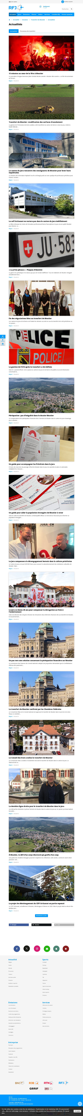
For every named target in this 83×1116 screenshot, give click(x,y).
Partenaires (11, 1060)
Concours (11, 1035)
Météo (44, 1014)
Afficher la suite (41, 915)
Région (10, 962)
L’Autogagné (11, 1026)
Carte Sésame (12, 1051)
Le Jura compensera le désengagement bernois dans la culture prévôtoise (40, 561)
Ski (43, 977)
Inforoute (45, 1020)
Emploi (44, 1023)
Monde (10, 968)
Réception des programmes (15, 1048)
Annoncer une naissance (15, 1020)
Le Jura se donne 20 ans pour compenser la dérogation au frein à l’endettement (36, 611)
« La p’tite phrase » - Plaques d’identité (25, 270)
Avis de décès (46, 1026)
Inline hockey (46, 989)
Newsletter (11, 1072)
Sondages (11, 1032)
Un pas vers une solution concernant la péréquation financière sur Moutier (40, 660)
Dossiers (25, 20)
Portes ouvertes (67, 14)
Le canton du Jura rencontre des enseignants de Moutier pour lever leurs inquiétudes (40, 171)
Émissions (26, 14)
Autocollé (11, 1029)
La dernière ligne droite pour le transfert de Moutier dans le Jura (36, 806)
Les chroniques (12, 1008)
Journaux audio (12, 977)
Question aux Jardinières (15, 1023)
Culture (10, 974)
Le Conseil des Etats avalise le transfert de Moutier (31, 758)
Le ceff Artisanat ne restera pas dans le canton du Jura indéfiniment (38, 221)
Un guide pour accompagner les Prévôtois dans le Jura (32, 464)
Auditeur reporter (13, 983)
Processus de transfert (27, 31)
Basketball (45, 968)
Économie (11, 971)
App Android (66, 949)
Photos (34, 14)
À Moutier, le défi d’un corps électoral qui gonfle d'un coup (34, 855)
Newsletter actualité (13, 986)
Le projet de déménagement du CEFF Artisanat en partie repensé (36, 903)
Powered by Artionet (13, 1103)
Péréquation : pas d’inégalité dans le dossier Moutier (31, 415)
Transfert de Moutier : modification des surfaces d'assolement (35, 122)
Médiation (11, 1063)
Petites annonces (47, 1017)
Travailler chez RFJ (13, 1057)
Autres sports (46, 992)
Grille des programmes (14, 1014)
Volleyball (45, 971)
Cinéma (44, 1008)
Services (47, 14)
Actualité (13, 14)
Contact (10, 1069)
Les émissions (12, 1005)
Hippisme (45, 980)
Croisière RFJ (56, 14)
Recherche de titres (13, 1011)
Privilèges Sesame (47, 1011)
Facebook (17, 949)
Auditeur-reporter (67, 1)
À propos (11, 1045)
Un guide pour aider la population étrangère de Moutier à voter (36, 513)
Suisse (10, 965)
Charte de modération (14, 1066)
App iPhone (56, 949)
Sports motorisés (47, 986)
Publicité (11, 1054)
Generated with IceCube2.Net (26, 1103)
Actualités (51, 20)
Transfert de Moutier (38, 20)
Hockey (44, 965)
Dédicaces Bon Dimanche (15, 1017)
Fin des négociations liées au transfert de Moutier (30, 318)
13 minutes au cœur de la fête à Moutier (26, 73)
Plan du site (28, 1100)
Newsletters (47, 949)
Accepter (77, 1111)
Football (44, 962)
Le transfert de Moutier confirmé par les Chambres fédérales (35, 709)
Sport (19, 14)
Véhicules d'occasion (48, 1005)
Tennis (44, 983)
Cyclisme (45, 974)
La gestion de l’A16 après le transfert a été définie (30, 367)
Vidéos (40, 14)
